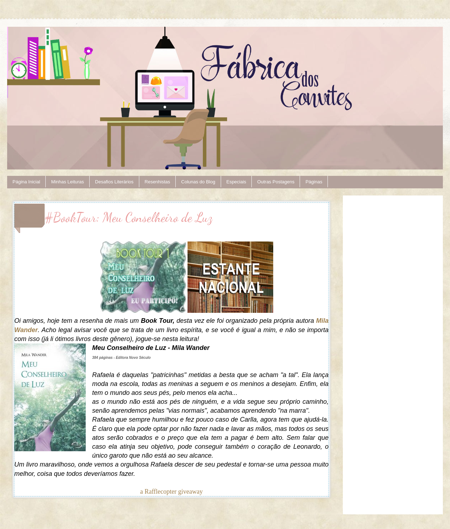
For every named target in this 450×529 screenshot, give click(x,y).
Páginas (313, 181)
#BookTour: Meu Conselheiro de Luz (128, 217)
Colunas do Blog (198, 181)
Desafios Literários (114, 181)
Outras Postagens (275, 181)
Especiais (236, 181)
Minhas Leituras (67, 181)
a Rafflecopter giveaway (171, 491)
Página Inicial (26, 181)
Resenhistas (157, 181)
